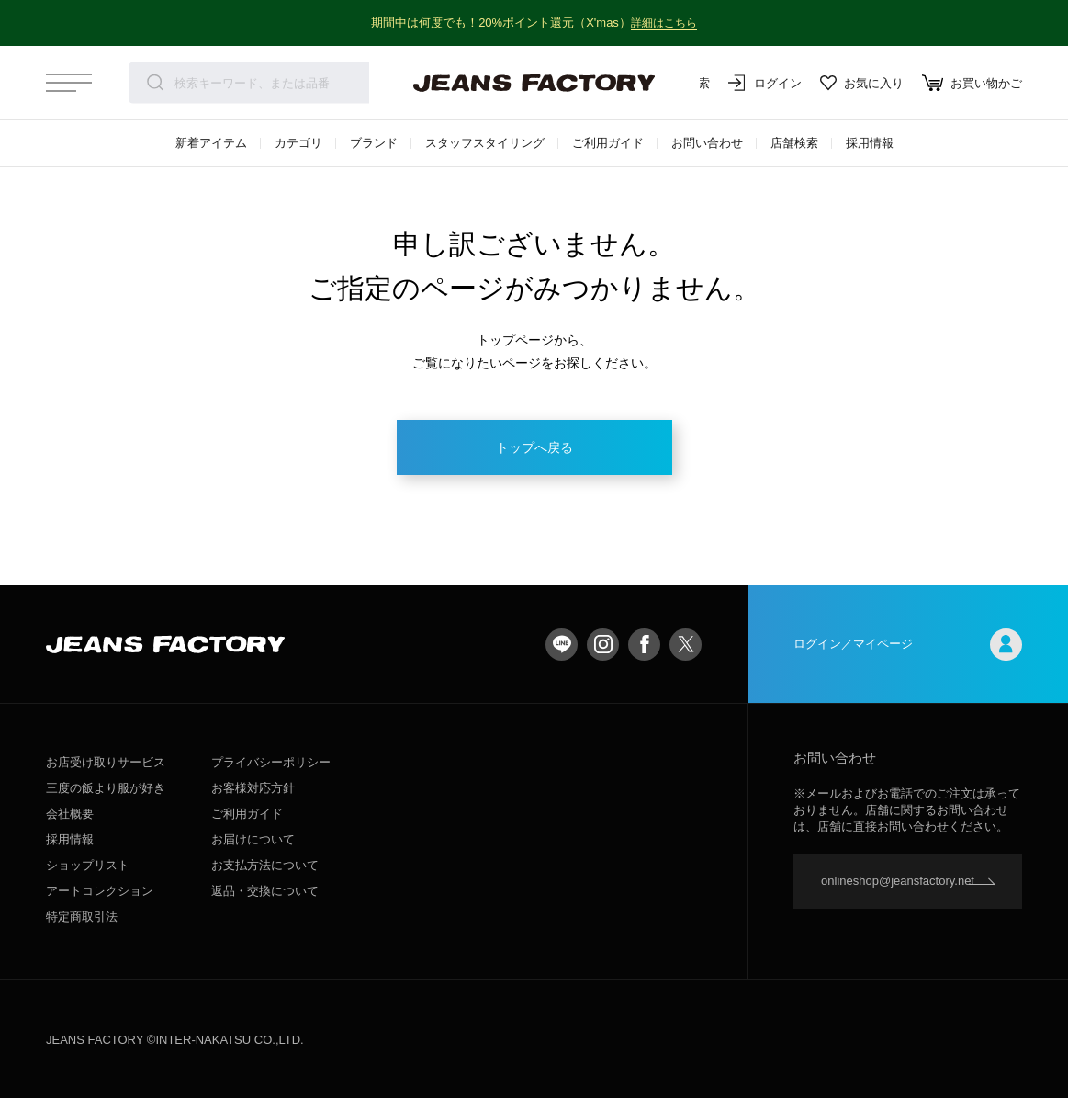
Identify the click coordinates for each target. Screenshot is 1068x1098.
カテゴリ (298, 143)
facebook (644, 644)
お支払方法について (265, 865)
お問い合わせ (707, 143)
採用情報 (870, 143)
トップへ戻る (534, 447)
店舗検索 (794, 143)
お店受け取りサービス (105, 762)
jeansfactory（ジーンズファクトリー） (534, 83)
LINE (561, 644)
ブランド (374, 143)
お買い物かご (972, 82)
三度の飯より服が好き (105, 788)
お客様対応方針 (253, 788)
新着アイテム (211, 143)
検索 (155, 82)
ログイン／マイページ (907, 644)
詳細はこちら (664, 22)
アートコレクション (99, 891)
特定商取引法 (82, 916)
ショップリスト (87, 865)
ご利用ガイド (608, 143)
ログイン (765, 82)
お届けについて (253, 839)
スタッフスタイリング (485, 143)
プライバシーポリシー (271, 762)
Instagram (603, 644)
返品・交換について (265, 891)
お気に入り (862, 82)
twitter (685, 644)
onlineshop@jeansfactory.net (897, 881)
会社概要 (70, 814)
